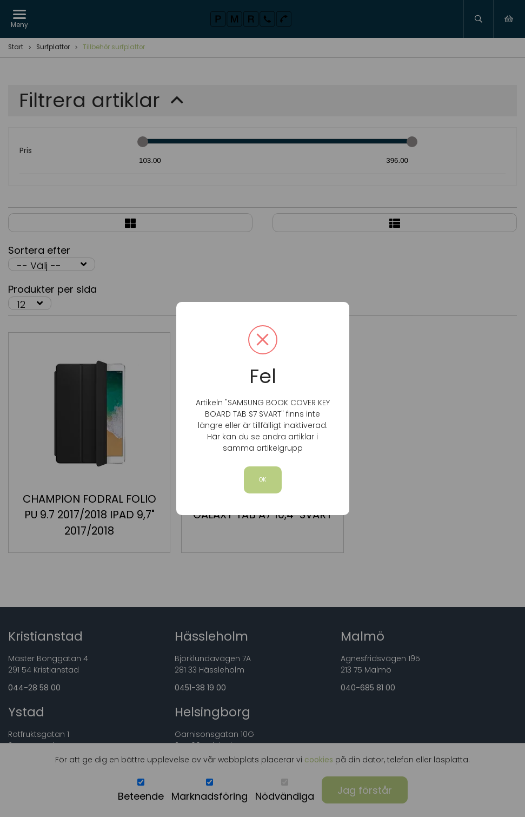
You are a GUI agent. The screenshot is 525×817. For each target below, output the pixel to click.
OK (263, 480)
